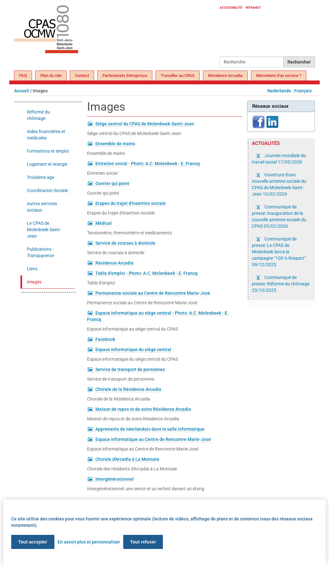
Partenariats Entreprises (124, 75)
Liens (32, 268)
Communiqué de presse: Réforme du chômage (280, 284)
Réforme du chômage (38, 115)
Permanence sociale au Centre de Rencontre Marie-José (152, 293)
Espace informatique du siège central (133, 349)
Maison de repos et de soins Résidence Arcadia (143, 409)
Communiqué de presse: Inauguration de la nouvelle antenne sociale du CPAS (279, 216)
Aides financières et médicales (46, 134)
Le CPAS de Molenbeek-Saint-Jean (44, 230)
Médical (103, 223)
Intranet (253, 7)
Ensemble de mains (115, 143)
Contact (82, 75)
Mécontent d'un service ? (278, 75)
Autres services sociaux (42, 207)
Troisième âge (40, 177)
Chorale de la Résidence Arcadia (128, 389)
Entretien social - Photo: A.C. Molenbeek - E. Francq (147, 163)
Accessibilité (231, 7)
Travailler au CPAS (178, 75)
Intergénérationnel (114, 479)
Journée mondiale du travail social (279, 158)
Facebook (105, 339)
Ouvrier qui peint (112, 183)
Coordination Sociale (47, 190)
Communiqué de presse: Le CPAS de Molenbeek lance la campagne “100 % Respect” (279, 251)
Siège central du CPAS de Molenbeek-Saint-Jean (144, 123)
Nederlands (279, 90)
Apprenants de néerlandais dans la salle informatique (150, 429)
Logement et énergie (47, 164)
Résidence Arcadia (225, 75)
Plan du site (50, 75)
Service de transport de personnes (130, 369)
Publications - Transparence (40, 252)
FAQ (23, 75)
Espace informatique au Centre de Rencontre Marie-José (153, 439)
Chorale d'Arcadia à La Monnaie (127, 459)
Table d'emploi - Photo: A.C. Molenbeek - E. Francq (146, 273)
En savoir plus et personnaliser (89, 541)
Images (34, 281)
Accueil (21, 90)
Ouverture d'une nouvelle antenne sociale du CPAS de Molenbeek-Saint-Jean (279, 184)
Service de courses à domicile (125, 243)
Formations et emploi (48, 151)
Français (303, 90)
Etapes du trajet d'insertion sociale (130, 203)
